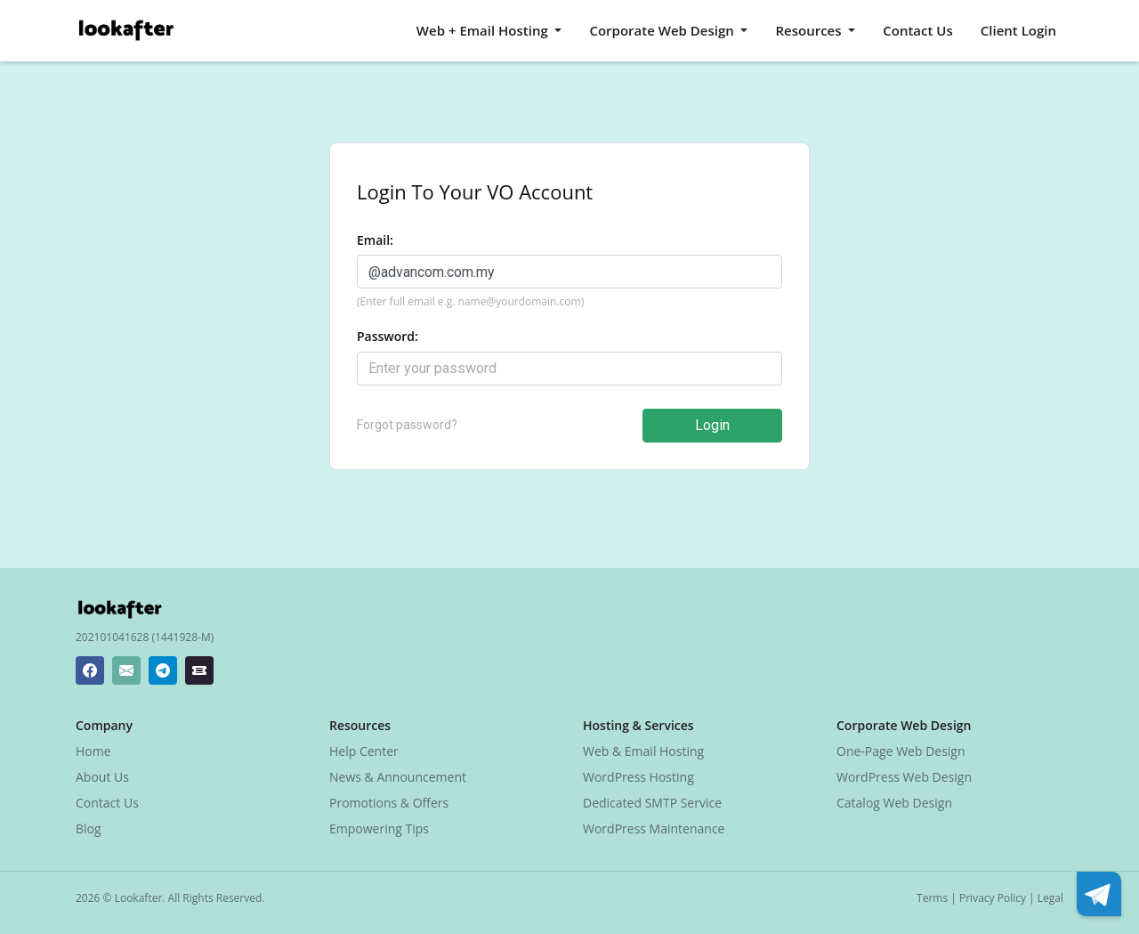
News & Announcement (397, 776)
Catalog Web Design (894, 802)
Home (93, 751)
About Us (102, 776)
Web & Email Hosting (643, 751)
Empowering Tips (379, 828)
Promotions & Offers (388, 802)
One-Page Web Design (900, 751)
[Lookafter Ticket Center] (199, 670)
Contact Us (918, 30)
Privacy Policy (992, 898)
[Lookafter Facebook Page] (90, 670)
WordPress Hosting (638, 776)
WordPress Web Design (904, 776)
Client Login (1018, 30)
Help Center (364, 751)
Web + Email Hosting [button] (484, 30)
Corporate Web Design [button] (663, 30)
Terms (932, 898)
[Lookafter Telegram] (163, 670)
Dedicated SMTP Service (652, 802)
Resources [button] (809, 30)
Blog (88, 828)
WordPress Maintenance (653, 828)
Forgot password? (407, 425)
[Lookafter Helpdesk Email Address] (126, 670)
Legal (1050, 898)
